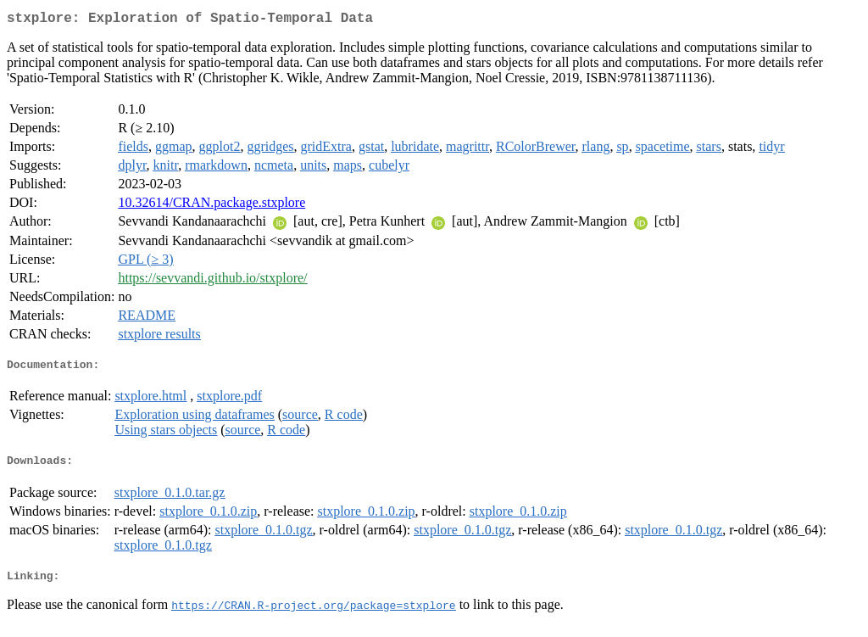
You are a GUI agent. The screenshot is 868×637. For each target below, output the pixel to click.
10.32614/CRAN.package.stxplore (211, 205)
